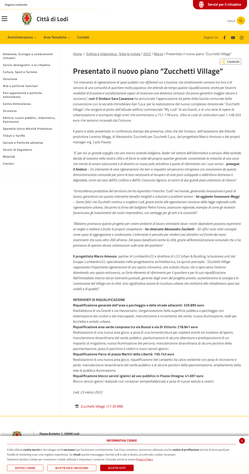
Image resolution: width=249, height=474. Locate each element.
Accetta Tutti (117, 468)
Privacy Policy (144, 459)
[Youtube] (197, 20)
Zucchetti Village (99, 406)
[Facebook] (185, 20)
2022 (147, 54)
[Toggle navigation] (9, 21)
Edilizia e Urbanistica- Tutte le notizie (113, 54)
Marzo (158, 54)
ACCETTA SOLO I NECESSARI (71, 468)
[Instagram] (209, 20)
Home (77, 54)
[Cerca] (235, 20)
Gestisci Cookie (25, 468)
